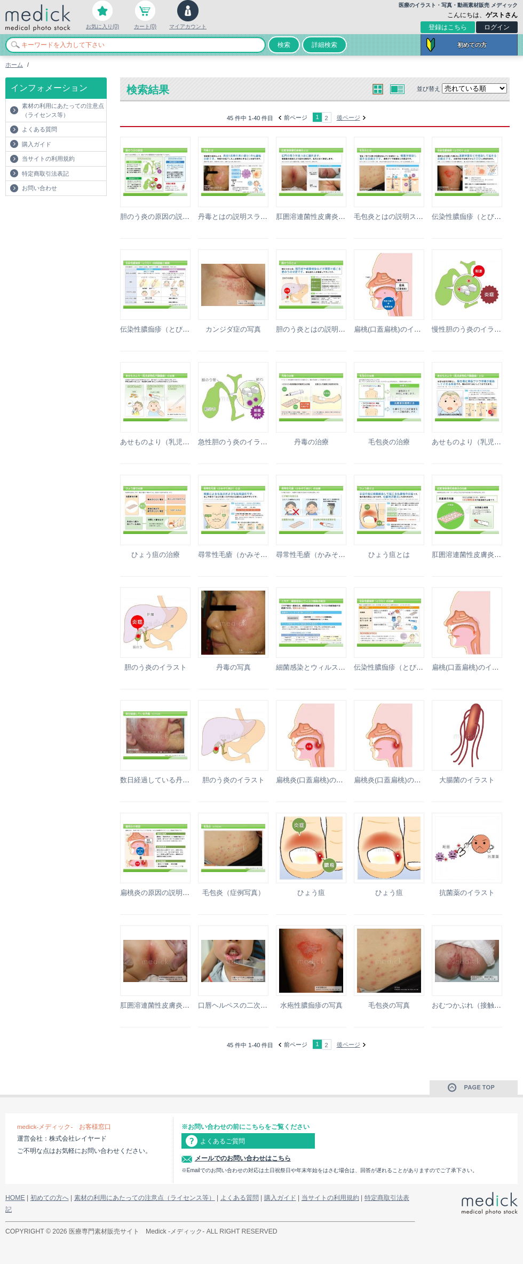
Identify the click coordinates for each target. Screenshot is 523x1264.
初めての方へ (49, 1198)
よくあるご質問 (222, 1141)
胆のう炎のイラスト (155, 667)
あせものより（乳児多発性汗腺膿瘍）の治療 (189, 442)
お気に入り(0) (102, 26)
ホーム (14, 64)
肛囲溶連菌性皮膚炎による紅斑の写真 (179, 1005)
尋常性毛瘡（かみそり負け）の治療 (331, 555)
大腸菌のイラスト (467, 780)
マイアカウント (188, 26)
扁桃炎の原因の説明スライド (165, 893)
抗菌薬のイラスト (467, 893)
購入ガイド (36, 144)
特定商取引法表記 (45, 173)
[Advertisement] (67, 217)
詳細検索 (324, 45)
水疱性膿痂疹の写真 (311, 1005)
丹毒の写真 (233, 667)
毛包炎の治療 (389, 442)
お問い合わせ (39, 188)
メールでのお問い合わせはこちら (243, 1158)
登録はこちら (448, 27)
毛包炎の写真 (389, 1005)
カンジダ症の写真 (233, 329)
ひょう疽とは (389, 555)
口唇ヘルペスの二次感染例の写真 (250, 1005)
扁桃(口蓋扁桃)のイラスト (394, 329)
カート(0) (145, 26)
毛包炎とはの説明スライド (395, 217)
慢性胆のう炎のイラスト (470, 329)
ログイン (497, 27)
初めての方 (472, 45)
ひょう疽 (311, 893)
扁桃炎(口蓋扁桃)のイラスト (320, 780)
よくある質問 (39, 129)
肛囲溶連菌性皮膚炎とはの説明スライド (338, 217)
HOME (15, 1198)
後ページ (348, 117)
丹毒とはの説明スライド (236, 217)
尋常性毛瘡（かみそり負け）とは (250, 555)
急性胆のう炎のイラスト (236, 442)
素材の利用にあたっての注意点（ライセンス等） (63, 110)
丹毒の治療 (311, 442)
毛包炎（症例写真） (233, 893)
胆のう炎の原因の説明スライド (168, 217)
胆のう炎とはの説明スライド (321, 329)
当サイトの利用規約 (48, 158)
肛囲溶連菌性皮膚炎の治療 (473, 555)
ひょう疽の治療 (155, 555)
